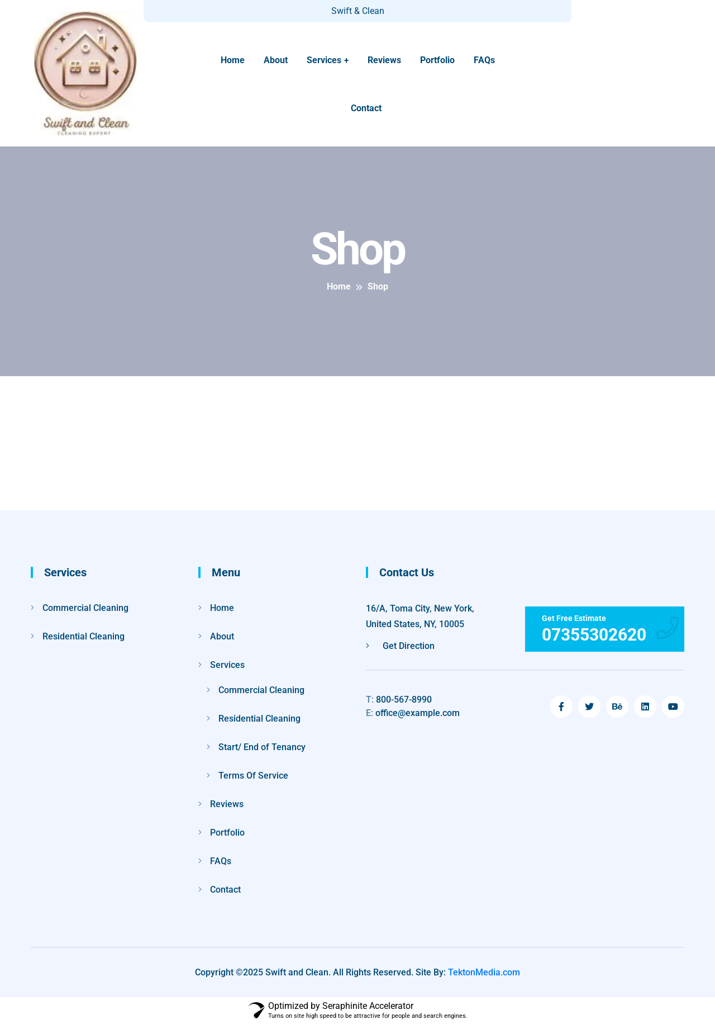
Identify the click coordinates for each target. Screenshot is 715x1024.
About (276, 60)
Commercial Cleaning (85, 608)
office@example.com (413, 713)
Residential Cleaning (83, 636)
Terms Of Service (253, 775)
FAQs (484, 60)
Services (324, 60)
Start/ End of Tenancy (262, 747)
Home (233, 60)
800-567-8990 (399, 699)
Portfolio (437, 60)
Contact (366, 108)
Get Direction (400, 646)
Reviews (384, 60)
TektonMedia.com (484, 972)
